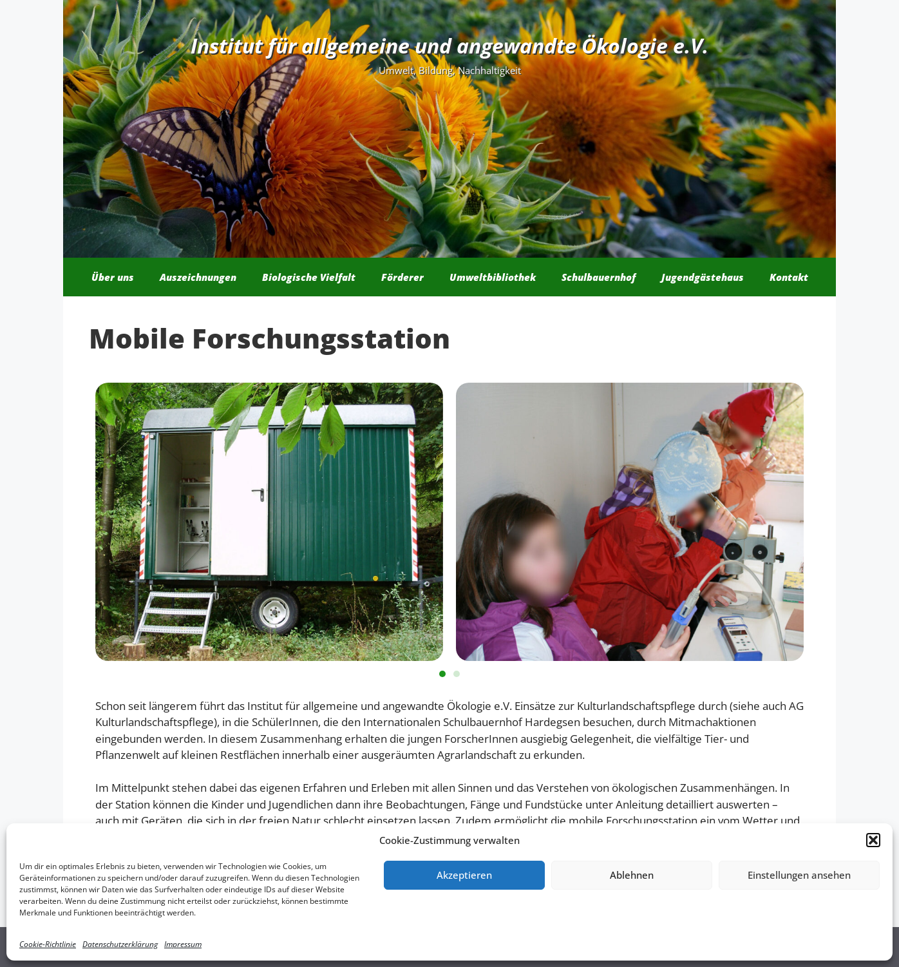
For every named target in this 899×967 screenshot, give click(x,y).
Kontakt (789, 277)
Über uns (112, 277)
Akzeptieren (464, 874)
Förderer (402, 277)
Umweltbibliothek (493, 277)
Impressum (183, 944)
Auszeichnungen (198, 277)
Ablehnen (632, 874)
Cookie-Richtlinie (47, 944)
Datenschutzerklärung (120, 944)
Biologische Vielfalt (308, 277)
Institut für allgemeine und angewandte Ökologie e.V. (449, 45)
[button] (873, 840)
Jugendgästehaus (702, 277)
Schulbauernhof (599, 277)
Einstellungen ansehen (799, 874)
